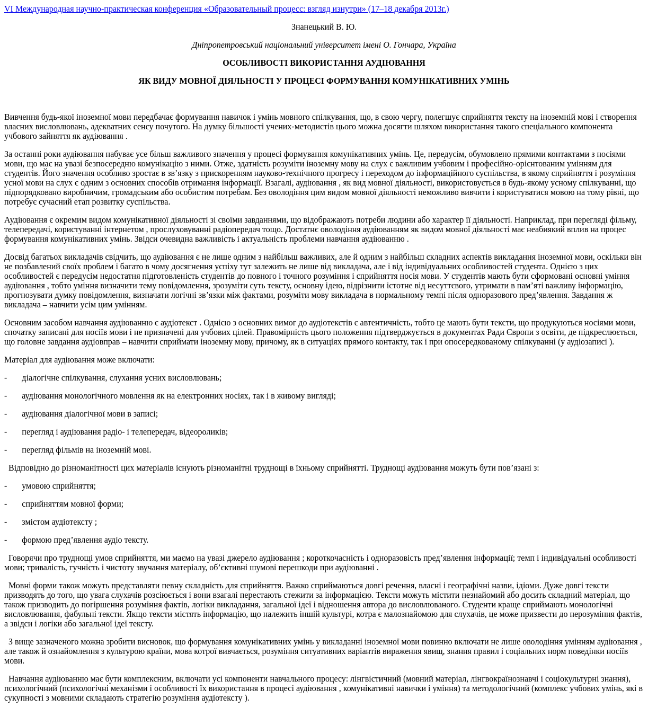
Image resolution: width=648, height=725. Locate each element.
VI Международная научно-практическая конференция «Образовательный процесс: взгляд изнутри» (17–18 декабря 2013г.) (226, 8)
